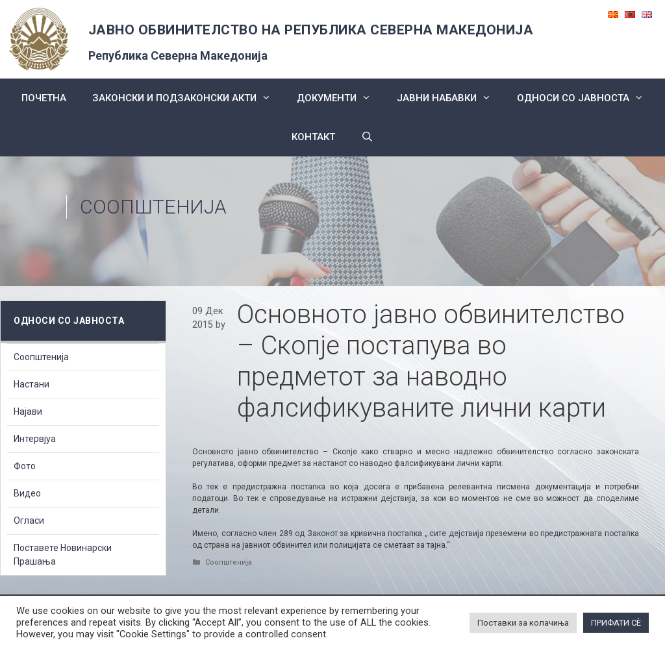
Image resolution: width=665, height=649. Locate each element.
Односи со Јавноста (587, 98)
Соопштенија (153, 206)
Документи (340, 98)
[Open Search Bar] (367, 136)
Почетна (43, 98)
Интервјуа (35, 439)
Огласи (29, 520)
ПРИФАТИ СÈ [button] (616, 623)
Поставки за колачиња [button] (523, 623)
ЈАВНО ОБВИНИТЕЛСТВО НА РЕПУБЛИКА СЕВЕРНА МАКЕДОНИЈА (311, 30)
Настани (31, 384)
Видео (27, 493)
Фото (25, 466)
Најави (28, 411)
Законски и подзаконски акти (188, 98)
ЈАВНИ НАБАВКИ (450, 98)
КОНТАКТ (313, 137)
